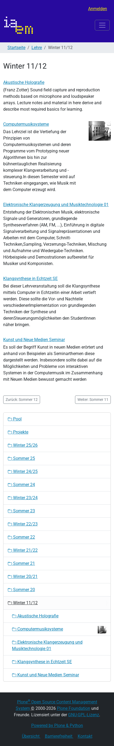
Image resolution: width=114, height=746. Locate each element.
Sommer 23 (21, 510)
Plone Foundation (73, 708)
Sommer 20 (21, 589)
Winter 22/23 (23, 524)
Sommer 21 (21, 563)
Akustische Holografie (23, 82)
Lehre (37, 47)
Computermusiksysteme (26, 124)
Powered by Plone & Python (57, 725)
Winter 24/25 (23, 471)
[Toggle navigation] (102, 25)
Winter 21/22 (23, 550)
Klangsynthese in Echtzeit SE (30, 278)
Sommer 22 (21, 537)
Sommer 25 (21, 458)
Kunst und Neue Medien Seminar (34, 339)
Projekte (18, 432)
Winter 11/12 (23, 602)
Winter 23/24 (23, 497)
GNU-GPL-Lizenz (83, 714)
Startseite (16, 47)
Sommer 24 (21, 484)
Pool (15, 419)
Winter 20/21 (23, 576)
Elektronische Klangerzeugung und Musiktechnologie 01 (56, 204)
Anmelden (97, 8)
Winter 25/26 (23, 445)
